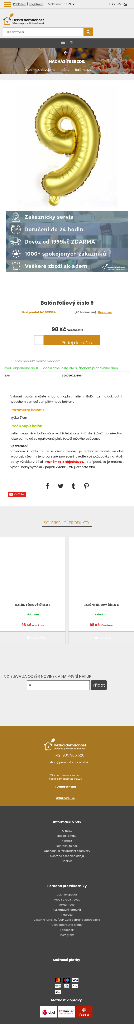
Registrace (36, 4)
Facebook (66, 930)
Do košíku (35, 638)
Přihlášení (19, 4)
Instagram (67, 935)
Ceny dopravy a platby (67, 925)
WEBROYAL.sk (65, 798)
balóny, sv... (83, 70)
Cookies (67, 861)
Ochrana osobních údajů (67, 856)
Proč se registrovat (67, 900)
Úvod (28, 70)
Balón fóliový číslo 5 (33, 605)
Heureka (67, 915)
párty (65, 70)
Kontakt (67, 841)
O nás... (67, 831)
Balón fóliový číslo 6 (101, 605)
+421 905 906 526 (69, 755)
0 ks (112, 4)
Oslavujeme (47, 70)
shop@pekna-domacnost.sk (69, 762)
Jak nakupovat (67, 895)
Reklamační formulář (67, 910)
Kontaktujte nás (66, 846)
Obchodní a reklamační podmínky (67, 851)
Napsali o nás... (67, 836)
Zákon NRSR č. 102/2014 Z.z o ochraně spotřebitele (67, 920)
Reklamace (67, 905)
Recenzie (105, 312)
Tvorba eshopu (65, 787)
